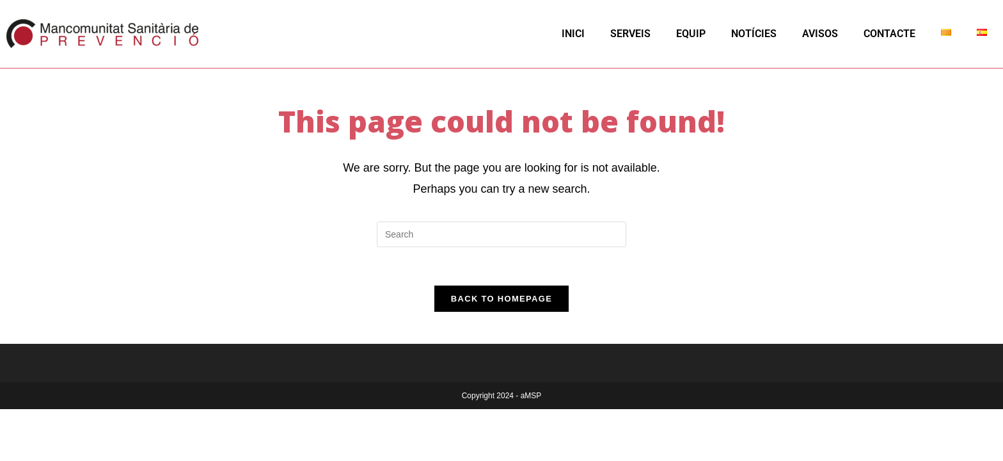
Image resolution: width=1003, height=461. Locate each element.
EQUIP (691, 34)
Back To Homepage (501, 298)
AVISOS (820, 34)
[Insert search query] (501, 234)
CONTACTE (889, 34)
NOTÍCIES (754, 34)
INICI (573, 34)
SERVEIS (630, 34)
